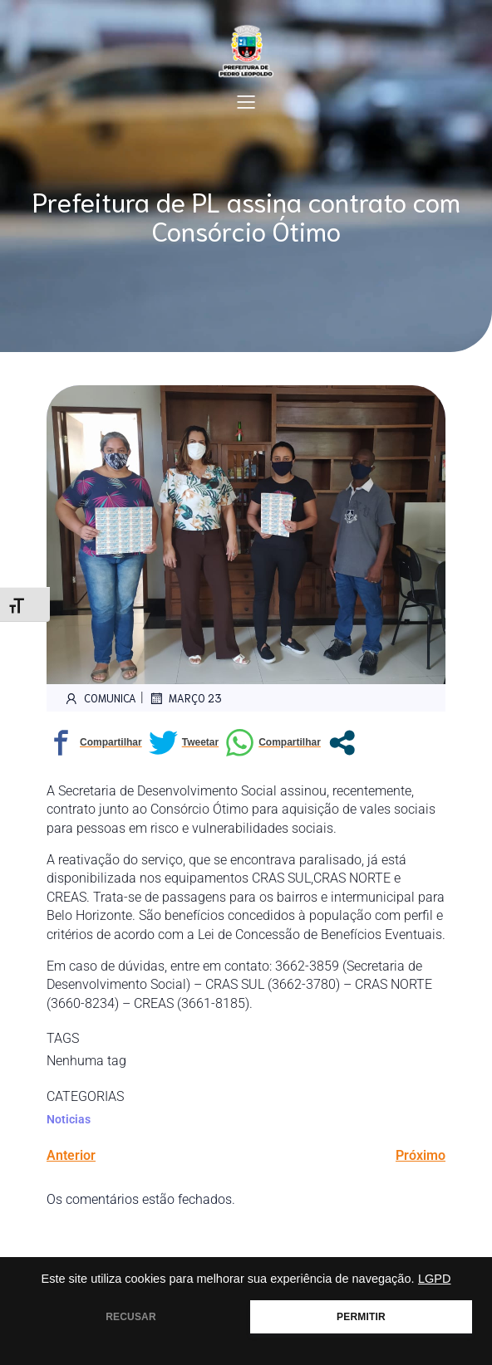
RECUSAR (131, 1317)
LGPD (434, 1278)
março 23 (185, 698)
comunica (99, 698)
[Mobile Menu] (246, 101)
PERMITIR (361, 1317)
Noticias (69, 1119)
